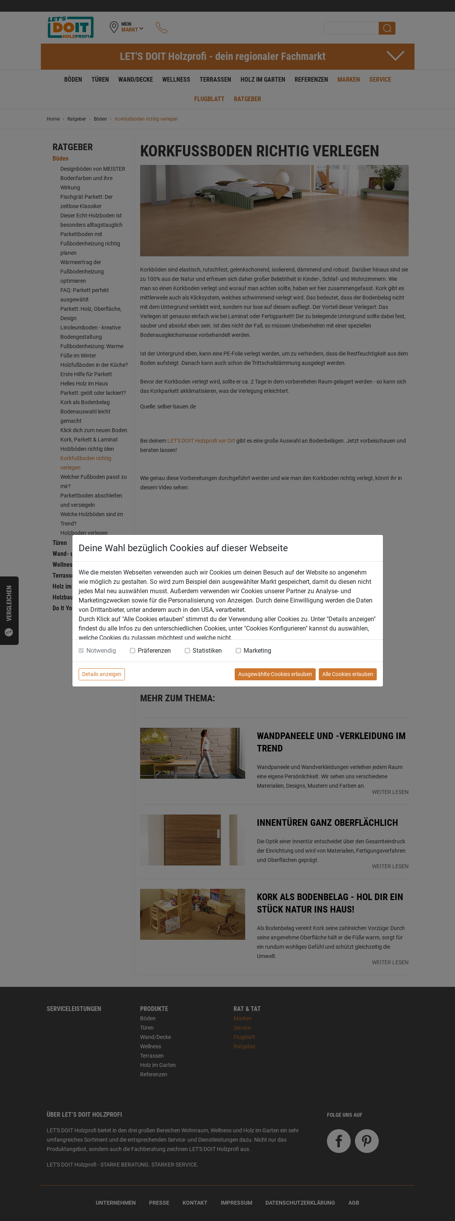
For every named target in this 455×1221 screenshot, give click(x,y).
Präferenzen (154, 650)
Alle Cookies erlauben (347, 674)
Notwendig (101, 650)
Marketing (257, 650)
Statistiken (207, 650)
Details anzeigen (101, 674)
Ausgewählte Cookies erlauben (275, 674)
